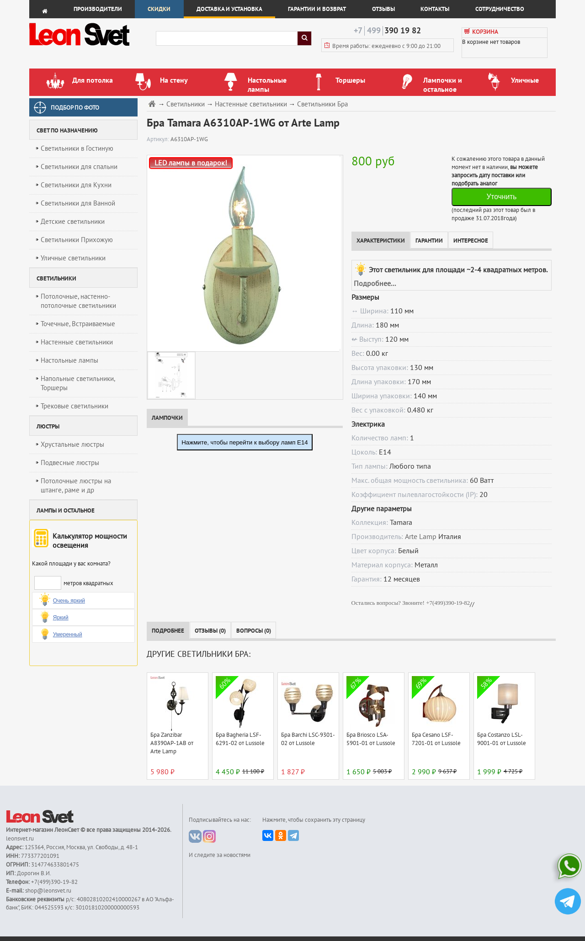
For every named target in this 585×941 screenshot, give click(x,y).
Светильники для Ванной (78, 203)
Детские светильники (73, 221)
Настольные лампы (69, 360)
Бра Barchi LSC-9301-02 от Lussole (308, 739)
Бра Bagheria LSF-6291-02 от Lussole (240, 739)
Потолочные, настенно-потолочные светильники (78, 301)
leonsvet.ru (20, 838)
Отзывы (383, 9)
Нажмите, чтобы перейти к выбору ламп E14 (244, 442)
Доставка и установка (229, 9)
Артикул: (158, 139)
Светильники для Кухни (76, 185)
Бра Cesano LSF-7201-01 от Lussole (436, 739)
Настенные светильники (77, 342)
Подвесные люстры (70, 463)
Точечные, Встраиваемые (78, 324)
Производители (98, 9)
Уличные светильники (73, 258)
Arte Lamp (420, 537)
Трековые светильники (74, 406)
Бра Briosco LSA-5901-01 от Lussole (370, 739)
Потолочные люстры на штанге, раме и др (76, 485)
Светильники (185, 104)
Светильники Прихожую (77, 240)
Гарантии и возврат (317, 9)
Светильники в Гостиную (77, 148)
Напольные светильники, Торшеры (78, 383)
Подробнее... (375, 284)
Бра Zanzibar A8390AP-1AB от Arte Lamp (171, 743)
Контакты (434, 9)
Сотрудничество (499, 9)
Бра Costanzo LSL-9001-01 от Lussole (501, 739)
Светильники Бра (322, 104)
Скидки (159, 9)
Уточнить (501, 197)
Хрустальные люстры (72, 444)
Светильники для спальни (79, 167)
